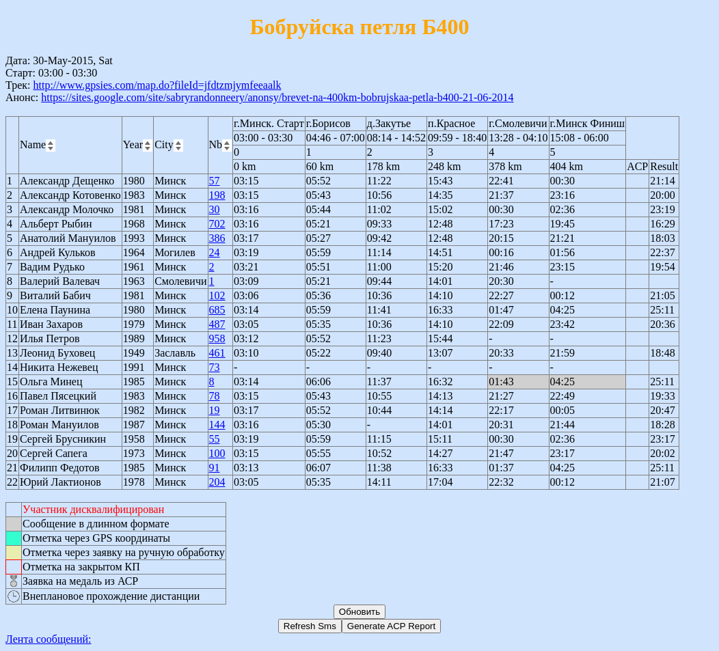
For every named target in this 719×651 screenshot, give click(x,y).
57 (214, 180)
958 (217, 338)
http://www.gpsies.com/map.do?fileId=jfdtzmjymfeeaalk (157, 85)
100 (217, 453)
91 (214, 467)
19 (214, 410)
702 (217, 224)
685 (217, 310)
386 (217, 238)
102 (217, 295)
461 (217, 353)
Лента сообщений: (48, 639)
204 (217, 482)
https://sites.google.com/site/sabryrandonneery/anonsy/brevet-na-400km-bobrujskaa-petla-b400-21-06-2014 (277, 97)
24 (214, 252)
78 (214, 396)
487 (217, 324)
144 (217, 424)
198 (217, 195)
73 (214, 367)
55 (214, 439)
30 (214, 209)
